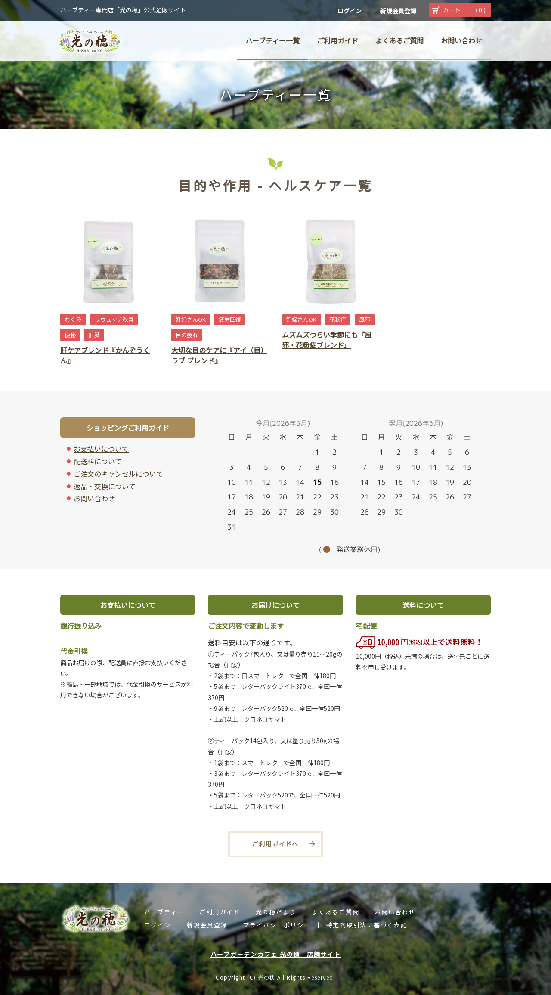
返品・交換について (105, 486)
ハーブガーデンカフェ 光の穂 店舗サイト (275, 954)
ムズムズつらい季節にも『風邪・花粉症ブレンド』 (326, 339)
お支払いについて (101, 448)
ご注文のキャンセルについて (118, 473)
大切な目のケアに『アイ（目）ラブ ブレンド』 (219, 355)
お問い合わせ (94, 498)
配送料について (98, 461)
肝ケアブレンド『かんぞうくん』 (105, 355)
